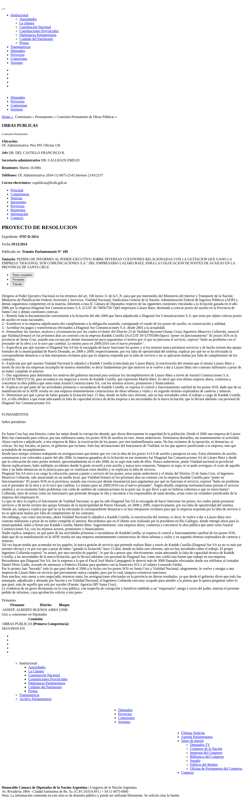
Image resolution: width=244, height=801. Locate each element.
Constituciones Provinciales (39, 31)
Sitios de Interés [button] (192, 741)
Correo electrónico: (16, 183)
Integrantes (18, 202)
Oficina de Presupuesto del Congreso (216, 768)
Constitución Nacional (35, 27)
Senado (195, 760)
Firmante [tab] (18, 279)
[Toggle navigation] (3, 8)
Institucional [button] (19, 15)
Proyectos (17, 55)
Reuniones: (10, 168)
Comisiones (19, 59)
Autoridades (28, 19)
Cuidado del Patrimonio (36, 39)
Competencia (20, 194)
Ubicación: (10, 141)
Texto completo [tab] (22, 275)
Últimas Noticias (193, 733)
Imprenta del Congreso (206, 753)
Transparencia (20, 47)
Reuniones (18, 210)
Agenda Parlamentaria (197, 737)
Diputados (18, 51)
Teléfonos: (9, 175)
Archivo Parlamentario (35, 699)
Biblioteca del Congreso (207, 756)
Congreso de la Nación (206, 749)
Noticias (16, 198)
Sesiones (17, 63)
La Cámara (36, 671)
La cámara (26, 23)
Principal (17, 190)
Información (19, 214)
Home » (8, 117)
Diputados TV (200, 745)
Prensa (24, 43)
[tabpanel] (122, 444)
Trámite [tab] (17, 284)
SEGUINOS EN (13, 628)
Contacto (17, 218)
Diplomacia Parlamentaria (37, 35)
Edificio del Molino (204, 764)
